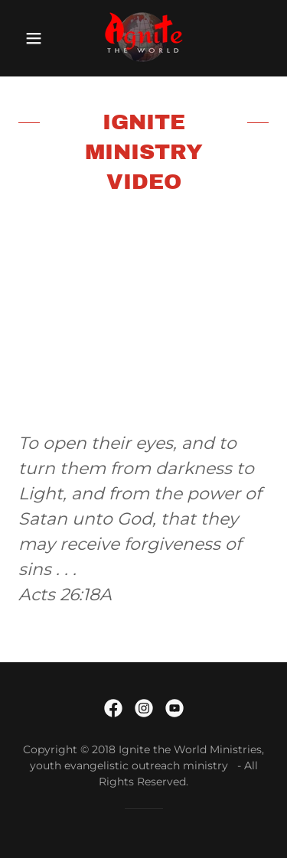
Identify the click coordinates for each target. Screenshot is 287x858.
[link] (143, 38)
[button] (34, 38)
